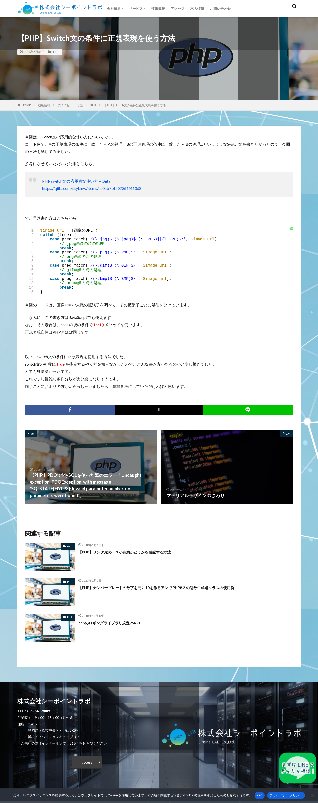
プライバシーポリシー (286, 795)
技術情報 (158, 8)
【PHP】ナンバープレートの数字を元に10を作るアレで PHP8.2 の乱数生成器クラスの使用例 (171, 587)
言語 (80, 105)
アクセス (178, 8)
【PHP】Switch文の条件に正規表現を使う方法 (135, 105)
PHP (54, 52)
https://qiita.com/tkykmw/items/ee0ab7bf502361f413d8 (91, 188)
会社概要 (114, 8)
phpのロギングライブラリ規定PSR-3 (115, 622)
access (86, 763)
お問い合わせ (220, 8)
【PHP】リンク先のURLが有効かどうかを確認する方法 (133, 551)
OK (259, 795)
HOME (26, 105)
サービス (136, 8)
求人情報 (197, 8)
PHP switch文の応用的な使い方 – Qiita (76, 181)
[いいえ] (311, 795)
